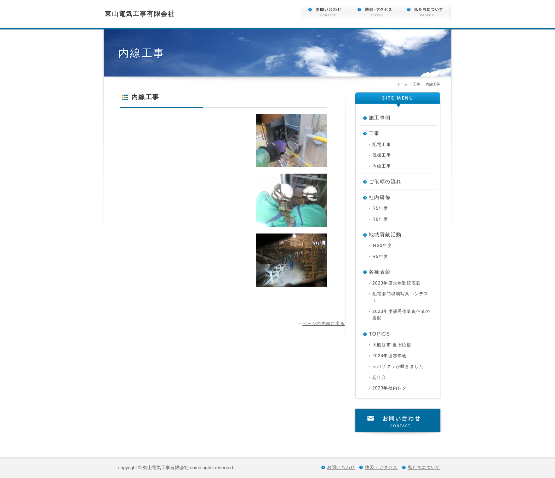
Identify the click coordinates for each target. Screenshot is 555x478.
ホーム (402, 84)
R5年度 (380, 208)
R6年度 (380, 219)
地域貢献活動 (385, 234)
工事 (416, 84)
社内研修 (380, 197)
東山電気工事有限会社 (140, 13)
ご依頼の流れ (385, 181)
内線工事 (381, 166)
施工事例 (380, 117)
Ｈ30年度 (382, 245)
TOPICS (379, 334)
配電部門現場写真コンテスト (400, 297)
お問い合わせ (398, 421)
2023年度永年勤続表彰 (396, 283)
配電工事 (381, 144)
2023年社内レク (389, 388)
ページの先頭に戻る (323, 323)
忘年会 (379, 377)
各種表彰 (380, 272)
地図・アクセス (381, 467)
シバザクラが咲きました (398, 366)
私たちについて (424, 467)
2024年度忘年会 (389, 355)
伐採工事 (381, 155)
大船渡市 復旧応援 (391, 344)
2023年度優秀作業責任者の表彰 (401, 315)
